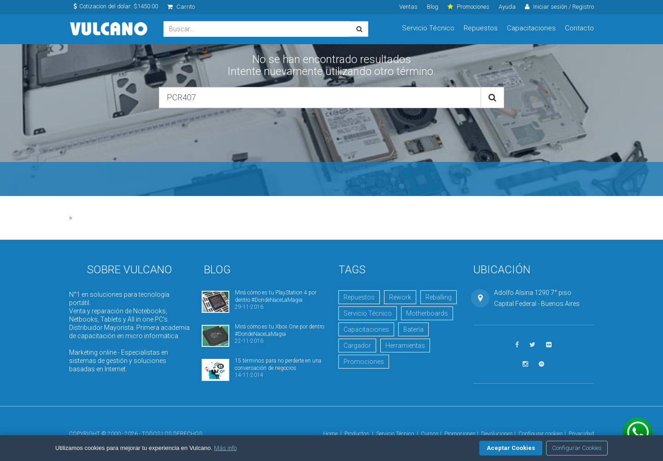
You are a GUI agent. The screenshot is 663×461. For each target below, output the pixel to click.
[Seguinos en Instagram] (525, 364)
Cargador (357, 345)
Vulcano (109, 29)
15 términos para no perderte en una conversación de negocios (278, 364)
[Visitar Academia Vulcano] (541, 364)
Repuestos (481, 28)
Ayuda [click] (507, 6)
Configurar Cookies (577, 447)
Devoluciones (497, 434)
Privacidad (581, 434)
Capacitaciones (531, 28)
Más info (225, 447)
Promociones (363, 361)
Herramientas (405, 345)
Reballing (438, 297)
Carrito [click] (181, 6)
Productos (356, 434)
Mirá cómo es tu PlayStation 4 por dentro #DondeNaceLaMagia (275, 296)
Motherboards (427, 313)
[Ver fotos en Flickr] (549, 344)
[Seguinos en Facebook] (517, 344)
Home (330, 434)
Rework (400, 297)
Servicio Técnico (428, 28)
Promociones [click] (468, 6)
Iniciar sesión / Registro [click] (559, 6)
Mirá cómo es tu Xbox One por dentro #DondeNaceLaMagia (279, 330)
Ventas (408, 6)
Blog (432, 6)
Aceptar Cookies (511, 447)
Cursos (430, 434)
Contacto (579, 28)
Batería (413, 329)
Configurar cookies (540, 434)
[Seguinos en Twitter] (532, 344)
